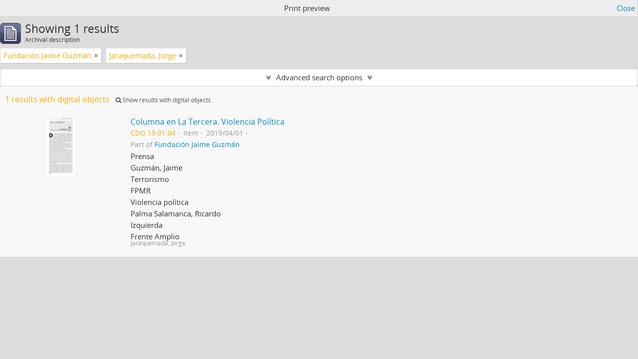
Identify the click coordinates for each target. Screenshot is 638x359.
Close (626, 8)
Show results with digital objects (163, 100)
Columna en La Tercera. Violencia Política (208, 121)
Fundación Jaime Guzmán (197, 144)
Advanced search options (319, 77)
